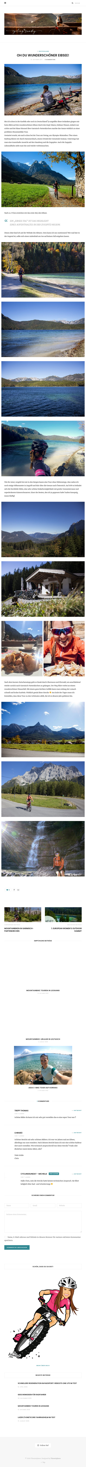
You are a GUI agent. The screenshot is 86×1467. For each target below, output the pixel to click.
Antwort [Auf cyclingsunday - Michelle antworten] (78, 1174)
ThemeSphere (56, 1458)
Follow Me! (43, 1445)
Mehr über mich (43, 1365)
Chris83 (18, 1133)
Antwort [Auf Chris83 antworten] (78, 1133)
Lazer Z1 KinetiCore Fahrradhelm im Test (36, 1417)
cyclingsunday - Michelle (34, 1174)
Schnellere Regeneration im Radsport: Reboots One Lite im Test (47, 1383)
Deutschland (44, 51)
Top (43, 1462)
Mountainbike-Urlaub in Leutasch (43, 1039)
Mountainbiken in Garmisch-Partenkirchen (19, 929)
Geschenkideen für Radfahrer (32, 1394)
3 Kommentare (50, 60)
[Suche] (72, 3)
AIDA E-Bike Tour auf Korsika (42, 1087)
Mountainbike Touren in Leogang (43, 990)
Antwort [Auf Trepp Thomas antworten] (78, 1110)
